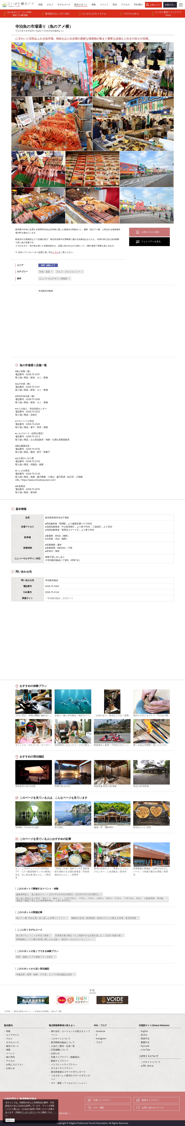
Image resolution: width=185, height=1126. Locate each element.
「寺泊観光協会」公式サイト (59, 598)
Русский (145, 1045)
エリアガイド (12, 1034)
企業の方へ (170, 4)
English (144, 1031)
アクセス (10, 1060)
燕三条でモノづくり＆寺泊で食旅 (32, 935)
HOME (7, 1011)
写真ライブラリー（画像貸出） (66, 1056)
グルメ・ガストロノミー (68, 271)
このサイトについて (60, 1038)
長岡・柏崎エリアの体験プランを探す (34, 956)
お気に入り (155, 4)
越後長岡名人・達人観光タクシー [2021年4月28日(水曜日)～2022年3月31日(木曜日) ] (57, 894)
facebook (100, 1031)
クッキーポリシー (30, 1112)
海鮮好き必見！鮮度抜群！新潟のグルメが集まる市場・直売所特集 (103, 917)
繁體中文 (145, 1042)
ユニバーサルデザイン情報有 (53, 278)
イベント (10, 1053)
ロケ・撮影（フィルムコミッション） (69, 1082)
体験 (8, 1049)
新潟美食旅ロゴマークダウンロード (68, 1071)
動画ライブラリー (59, 1060)
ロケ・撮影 (98, 1107)
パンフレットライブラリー (64, 1064)
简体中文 (145, 1038)
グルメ (9, 1038)
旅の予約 (10, 1056)
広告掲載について (59, 1049)
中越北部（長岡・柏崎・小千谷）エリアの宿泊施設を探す (44, 974)
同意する (10, 1120)
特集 (8, 1031)
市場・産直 (44, 271)
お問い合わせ (147, 1065)
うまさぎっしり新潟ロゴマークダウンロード (70, 1077)
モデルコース (12, 1042)
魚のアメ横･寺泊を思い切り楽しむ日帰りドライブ (40, 917)
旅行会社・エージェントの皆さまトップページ (70, 1033)
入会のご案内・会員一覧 (63, 1045)
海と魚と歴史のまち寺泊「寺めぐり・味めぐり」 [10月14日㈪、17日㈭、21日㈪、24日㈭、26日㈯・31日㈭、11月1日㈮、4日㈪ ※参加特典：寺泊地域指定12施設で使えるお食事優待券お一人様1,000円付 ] (89, 899)
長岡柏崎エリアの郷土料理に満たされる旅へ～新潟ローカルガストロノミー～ (54, 939)
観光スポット (12, 1045)
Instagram (101, 1038)
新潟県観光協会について (63, 1042)
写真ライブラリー (102, 1100)
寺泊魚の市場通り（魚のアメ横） (49, 1011)
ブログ (99, 1042)
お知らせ (10, 1068)
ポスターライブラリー (62, 1068)
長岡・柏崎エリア (48, 265)
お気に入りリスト (14, 1064)
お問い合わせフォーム (153, 1107)
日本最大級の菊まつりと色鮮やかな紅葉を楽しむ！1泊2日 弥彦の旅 (88, 935)
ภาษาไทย (145, 1049)
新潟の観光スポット (22, 1011)
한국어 (144, 1034)
